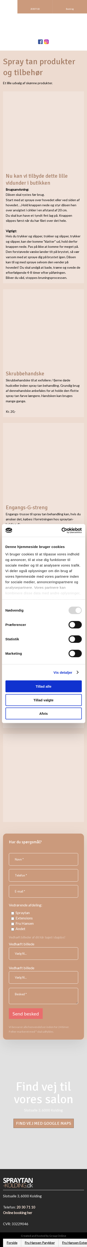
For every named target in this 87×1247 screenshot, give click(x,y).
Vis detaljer (63, 672)
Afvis (43, 713)
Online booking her (17, 1213)
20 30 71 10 (25, 1207)
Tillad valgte (43, 700)
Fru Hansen (25, 923)
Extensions (24, 918)
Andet (20, 928)
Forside (12, 1243)
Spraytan (23, 912)
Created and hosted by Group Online (43, 1235)
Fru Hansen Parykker (40, 1243)
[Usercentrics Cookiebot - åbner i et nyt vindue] (62, 530)
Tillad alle (43, 686)
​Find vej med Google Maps (43, 1123)
